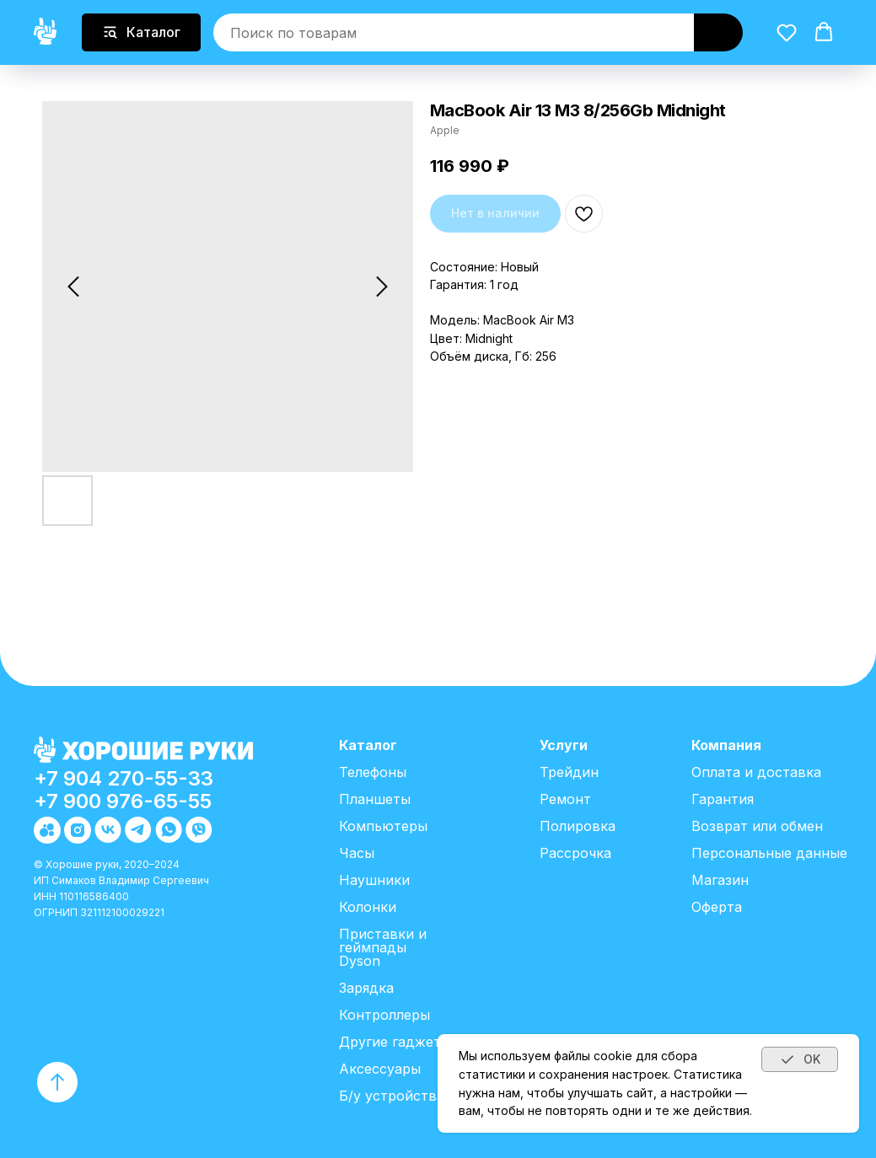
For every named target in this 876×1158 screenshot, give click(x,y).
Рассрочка (575, 852)
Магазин (720, 879)
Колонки (367, 906)
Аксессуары (380, 1068)
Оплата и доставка (756, 772)
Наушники (374, 879)
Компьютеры (383, 826)
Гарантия (722, 799)
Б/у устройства (391, 1095)
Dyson (359, 960)
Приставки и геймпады (383, 940)
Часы (356, 852)
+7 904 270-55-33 (123, 778)
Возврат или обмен (757, 826)
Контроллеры (384, 1014)
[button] (787, 31)
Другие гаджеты (395, 1041)
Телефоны (372, 772)
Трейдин (569, 772)
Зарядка (366, 987)
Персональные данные (769, 852)
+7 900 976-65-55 (123, 801)
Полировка (577, 826)
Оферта (716, 906)
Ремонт (565, 799)
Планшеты (375, 799)
